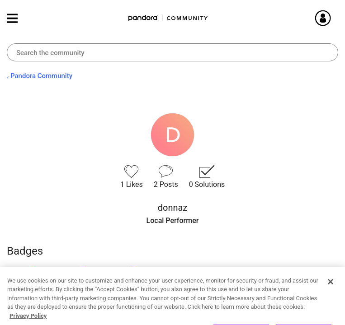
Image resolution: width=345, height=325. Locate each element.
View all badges (32, 313)
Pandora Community (168, 18)
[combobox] (172, 52)
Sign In (333, 18)
